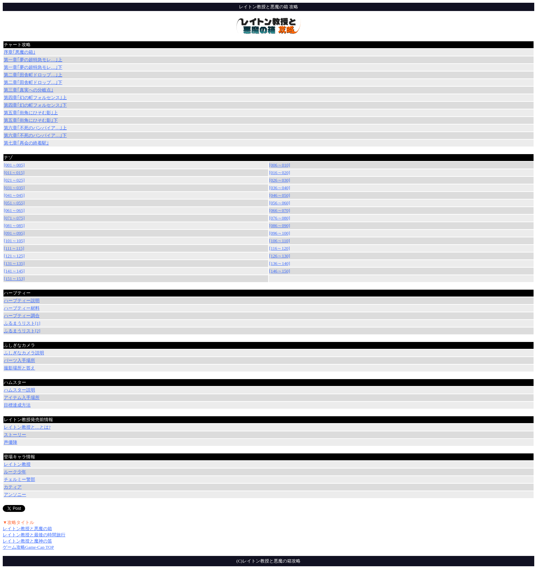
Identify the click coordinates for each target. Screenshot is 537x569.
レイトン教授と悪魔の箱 (27, 528)
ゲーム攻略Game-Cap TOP (28, 547)
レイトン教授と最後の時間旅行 (34, 534)
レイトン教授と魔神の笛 (27, 541)
